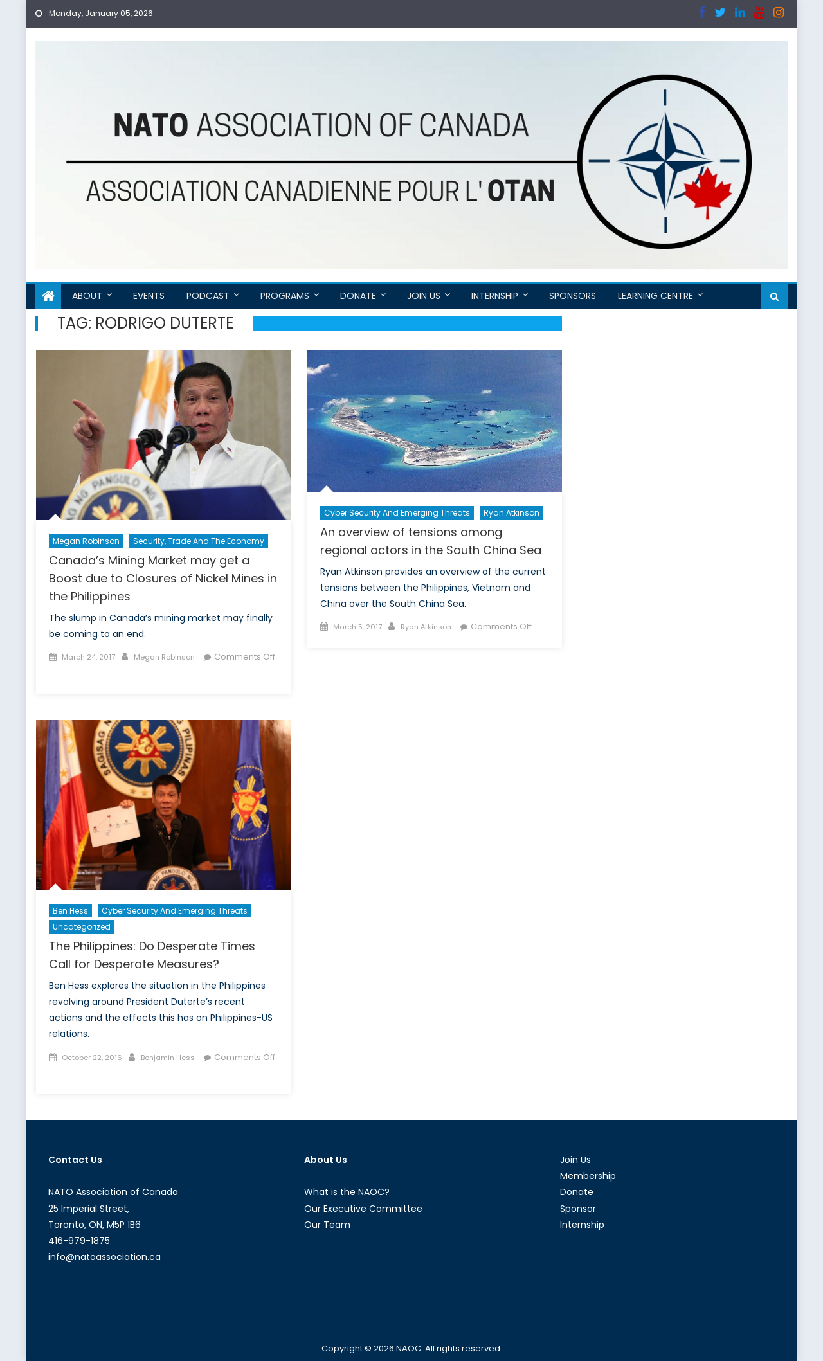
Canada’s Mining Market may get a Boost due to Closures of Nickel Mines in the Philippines (163, 578)
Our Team (327, 1224)
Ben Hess (70, 910)
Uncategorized (82, 926)
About (87, 295)
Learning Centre (655, 295)
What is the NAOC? (347, 1191)
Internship (494, 295)
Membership (588, 1175)
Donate (358, 295)
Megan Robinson (86, 541)
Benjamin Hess (168, 1057)
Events (149, 295)
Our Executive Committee (363, 1208)
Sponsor (578, 1208)
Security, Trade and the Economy (198, 541)
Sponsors (572, 295)
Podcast (208, 295)
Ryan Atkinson (511, 512)
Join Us (423, 295)
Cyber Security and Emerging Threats (397, 512)
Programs (284, 295)
